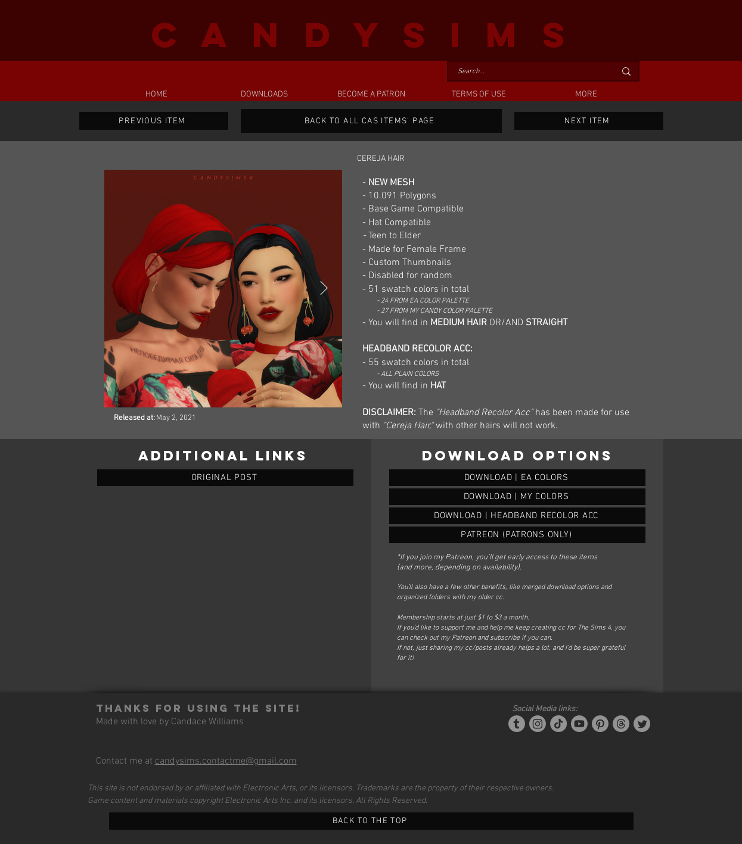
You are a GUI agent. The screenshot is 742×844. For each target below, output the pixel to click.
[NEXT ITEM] (588, 121)
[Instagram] (537, 723)
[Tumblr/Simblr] (516, 723)
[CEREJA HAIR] (517, 477)
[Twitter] (642, 723)
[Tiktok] (558, 723)
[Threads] (621, 723)
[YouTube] (579, 723)
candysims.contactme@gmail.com (226, 761)
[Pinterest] (600, 723)
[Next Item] (323, 288)
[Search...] (527, 72)
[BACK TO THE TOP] (371, 821)
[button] (264, 94)
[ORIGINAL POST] (225, 477)
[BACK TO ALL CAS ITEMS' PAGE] (371, 121)
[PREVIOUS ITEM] (153, 121)
